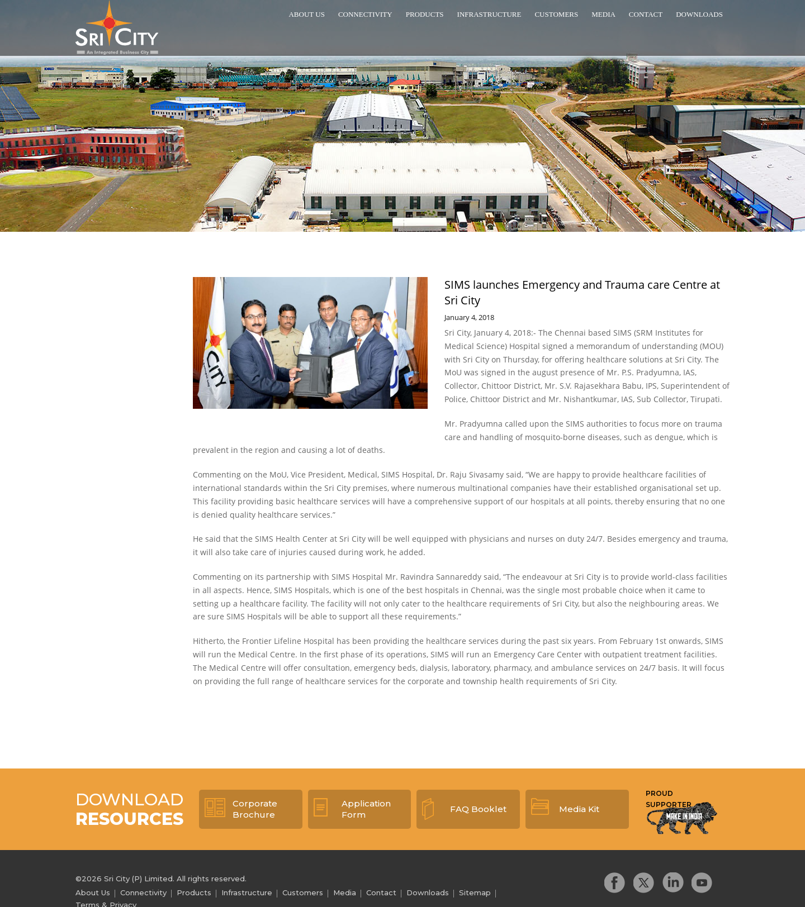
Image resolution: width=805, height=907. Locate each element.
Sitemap (475, 892)
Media (603, 14)
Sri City (116, 27)
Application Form (366, 809)
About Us (306, 14)
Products (425, 14)
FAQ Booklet (478, 809)
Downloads (699, 14)
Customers (556, 14)
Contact (645, 14)
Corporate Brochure (255, 809)
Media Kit (579, 809)
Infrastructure (489, 14)
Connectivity (365, 14)
